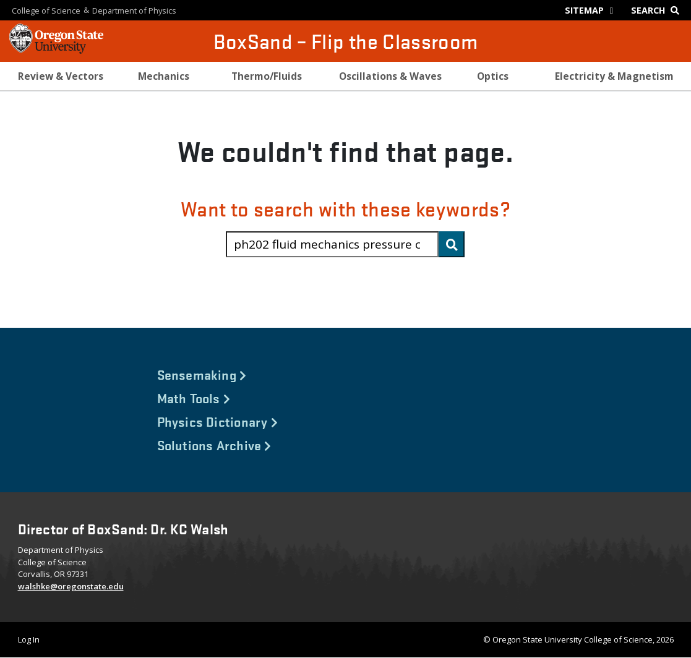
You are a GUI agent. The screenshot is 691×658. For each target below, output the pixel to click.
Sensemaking (202, 374)
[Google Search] (658, 10)
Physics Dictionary (217, 421)
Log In (29, 639)
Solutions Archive (214, 444)
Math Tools (194, 397)
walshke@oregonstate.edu (71, 586)
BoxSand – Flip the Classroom (345, 41)
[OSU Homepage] (56, 49)
